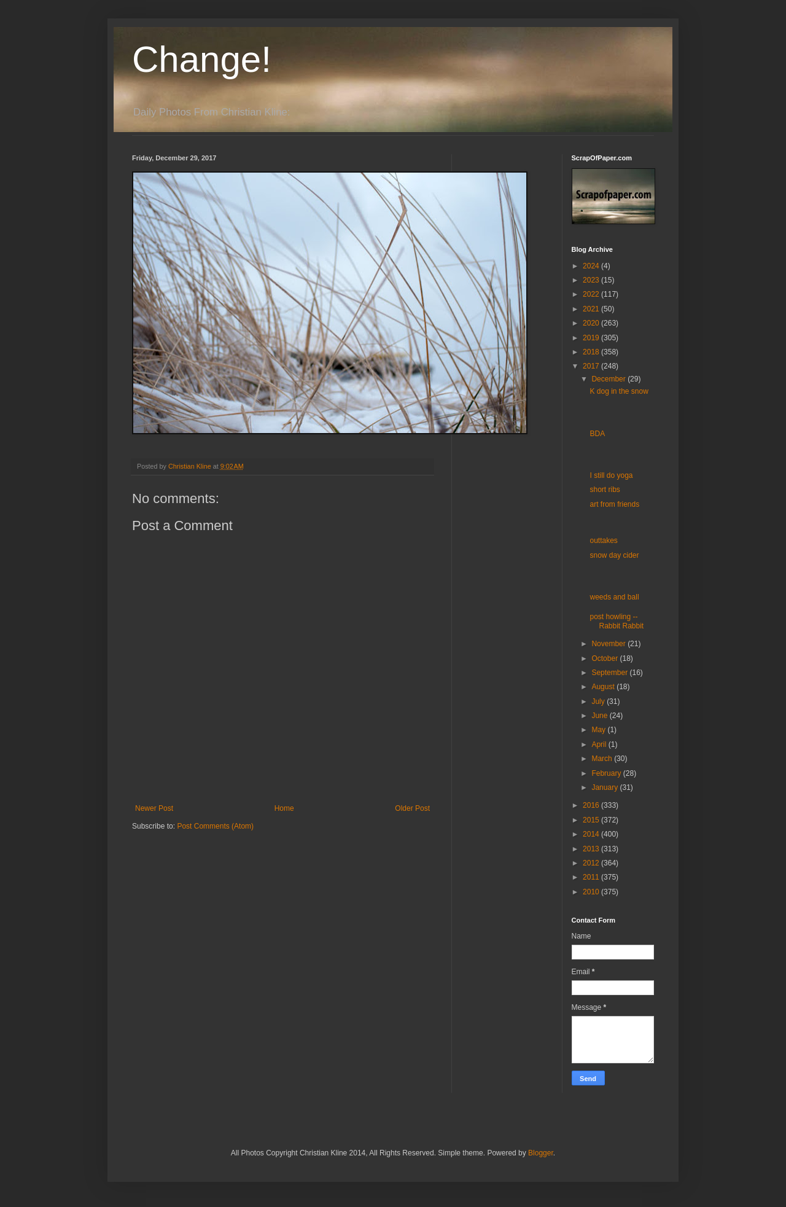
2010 (592, 892)
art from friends (614, 504)
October (605, 658)
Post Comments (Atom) (215, 826)
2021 (592, 309)
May (599, 729)
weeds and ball (614, 597)
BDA (597, 433)
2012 (592, 863)
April (599, 744)
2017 (592, 366)
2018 (592, 352)
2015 (592, 820)
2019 (592, 338)
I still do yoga (611, 475)
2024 (592, 266)
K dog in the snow (619, 391)
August (604, 686)
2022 (592, 294)
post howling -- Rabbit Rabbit (617, 621)
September (610, 672)
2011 (592, 877)
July (599, 701)
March (602, 758)
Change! (201, 59)
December (609, 379)
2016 (592, 805)
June (600, 715)
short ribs (605, 489)
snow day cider (614, 555)
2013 (592, 849)
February (607, 773)
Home (284, 808)
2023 (592, 280)
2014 (592, 834)
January (605, 787)
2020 (592, 323)
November (609, 643)
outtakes (603, 540)
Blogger (540, 1153)
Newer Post (154, 808)
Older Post (412, 808)
